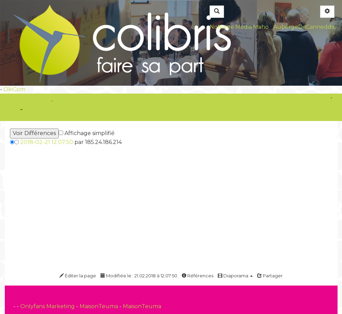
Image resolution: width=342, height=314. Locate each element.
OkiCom (14, 89)
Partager (270, 275)
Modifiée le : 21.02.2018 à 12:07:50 (139, 275)
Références (197, 275)
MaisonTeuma (99, 306)
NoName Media (231, 27)
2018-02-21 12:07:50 (46, 142)
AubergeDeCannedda (303, 27)
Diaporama (235, 275)
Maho (261, 27)
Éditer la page (77, 275)
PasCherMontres (78, 100)
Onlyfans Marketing (48, 306)
